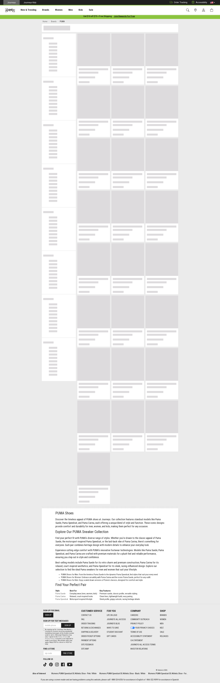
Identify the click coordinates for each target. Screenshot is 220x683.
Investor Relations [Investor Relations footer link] (139, 649)
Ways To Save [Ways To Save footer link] (113, 628)
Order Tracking (177, 2)
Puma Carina (60, 597)
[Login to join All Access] (97, 16)
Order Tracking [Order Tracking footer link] (88, 623)
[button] (212, 2)
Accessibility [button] (198, 2)
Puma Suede (60, 594)
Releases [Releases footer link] (164, 636)
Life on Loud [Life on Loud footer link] (112, 615)
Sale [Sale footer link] (162, 632)
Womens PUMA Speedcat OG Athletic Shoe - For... (168, 673)
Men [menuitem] (63, 10)
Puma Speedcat (61, 600)
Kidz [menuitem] (72, 10)
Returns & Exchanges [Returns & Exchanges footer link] (91, 628)
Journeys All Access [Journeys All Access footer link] (116, 619)
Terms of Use (62, 637)
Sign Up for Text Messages (55, 621)
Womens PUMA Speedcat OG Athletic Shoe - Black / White (122, 673)
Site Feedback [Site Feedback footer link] (87, 644)
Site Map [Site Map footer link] (85, 649)
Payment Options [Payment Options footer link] (88, 640)
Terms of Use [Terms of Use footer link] (136, 632)
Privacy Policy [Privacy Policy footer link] (137, 623)
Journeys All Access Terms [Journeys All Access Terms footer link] (143, 644)
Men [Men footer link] (161, 623)
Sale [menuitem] (81, 10)
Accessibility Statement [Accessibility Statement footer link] (141, 636)
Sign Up (48, 615)
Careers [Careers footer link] (134, 615)
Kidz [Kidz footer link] (162, 628)
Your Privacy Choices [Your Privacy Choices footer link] (142, 628)
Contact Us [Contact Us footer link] (86, 615)
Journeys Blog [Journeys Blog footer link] (113, 623)
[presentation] (26, 10)
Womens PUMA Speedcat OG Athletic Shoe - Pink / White (74, 673)
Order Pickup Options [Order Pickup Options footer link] (90, 636)
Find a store (49, 649)
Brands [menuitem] (41, 10)
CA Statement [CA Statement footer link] (136, 640)
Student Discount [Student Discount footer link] (115, 632)
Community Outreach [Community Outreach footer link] (139, 619)
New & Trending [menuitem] (25, 10)
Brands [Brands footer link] (163, 615)
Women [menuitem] (52, 10)
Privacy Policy (49, 639)
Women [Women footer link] (163, 619)
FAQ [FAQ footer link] (82, 619)
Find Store (67, 653)
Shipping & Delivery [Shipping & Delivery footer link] (89, 632)
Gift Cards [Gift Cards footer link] (111, 636)
